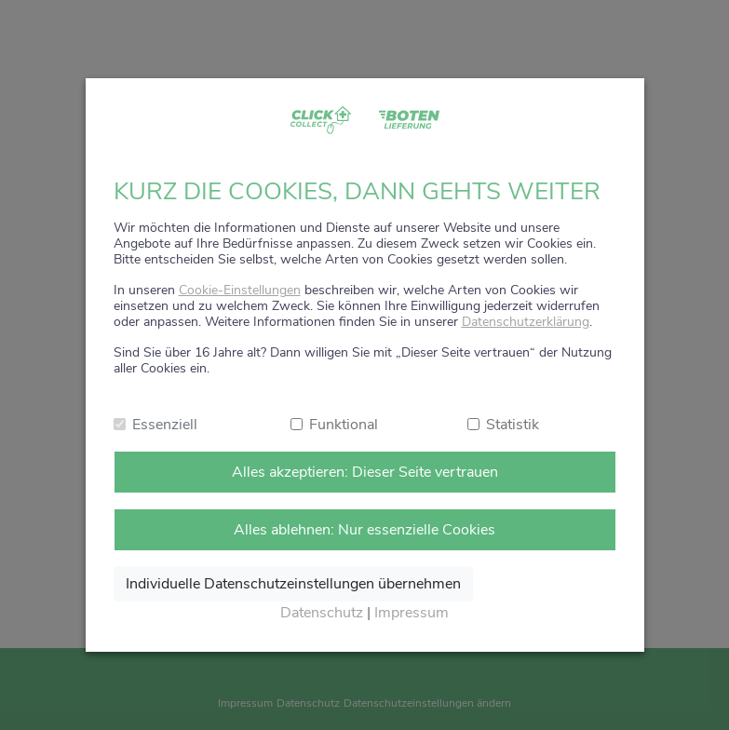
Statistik (512, 424)
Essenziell (164, 424)
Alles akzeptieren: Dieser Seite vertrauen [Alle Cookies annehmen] (365, 472)
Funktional (343, 424)
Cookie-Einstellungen (240, 290)
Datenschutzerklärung (525, 322)
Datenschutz (321, 612)
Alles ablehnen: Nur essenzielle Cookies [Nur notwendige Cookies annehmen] (364, 530)
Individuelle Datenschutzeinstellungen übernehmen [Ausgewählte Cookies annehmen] (293, 584)
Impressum (411, 612)
